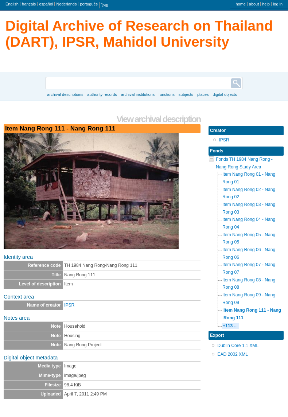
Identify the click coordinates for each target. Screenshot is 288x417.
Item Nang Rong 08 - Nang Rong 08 (248, 283)
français (29, 4)
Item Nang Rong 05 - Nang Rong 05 (248, 238)
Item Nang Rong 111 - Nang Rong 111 (252, 314)
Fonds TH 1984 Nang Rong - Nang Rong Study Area (244, 163)
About (254, 4)
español (46, 4)
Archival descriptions (65, 94)
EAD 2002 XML (232, 354)
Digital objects (225, 94)
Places (203, 94)
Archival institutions (138, 94)
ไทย (104, 5)
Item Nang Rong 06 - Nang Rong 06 (248, 253)
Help (266, 4)
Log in (278, 4)
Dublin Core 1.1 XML (237, 345)
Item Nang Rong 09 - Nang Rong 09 (248, 298)
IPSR (69, 305)
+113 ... (230, 325)
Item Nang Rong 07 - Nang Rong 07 (248, 268)
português (89, 4)
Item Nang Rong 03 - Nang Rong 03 (248, 208)
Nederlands (66, 4)
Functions (167, 94)
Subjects (186, 94)
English (12, 4)
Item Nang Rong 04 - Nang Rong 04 (248, 223)
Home (240, 4)
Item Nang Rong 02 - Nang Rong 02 (248, 193)
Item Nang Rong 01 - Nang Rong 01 (248, 178)
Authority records (102, 94)
